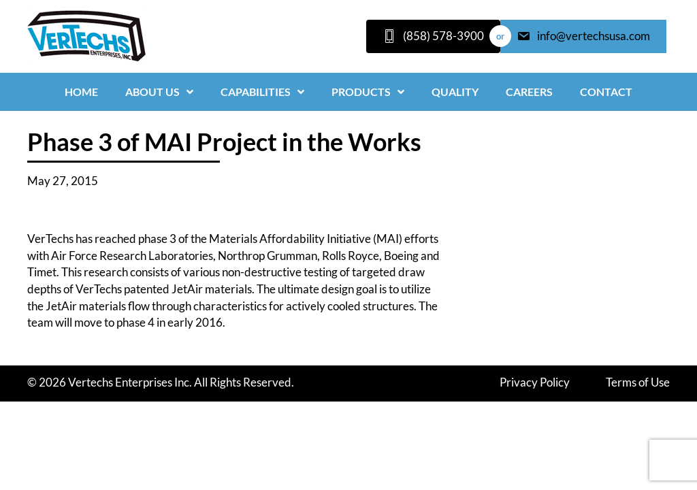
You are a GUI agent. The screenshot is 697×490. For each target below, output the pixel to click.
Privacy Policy (535, 382)
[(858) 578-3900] (433, 36)
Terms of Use (638, 382)
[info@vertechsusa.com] (583, 36)
